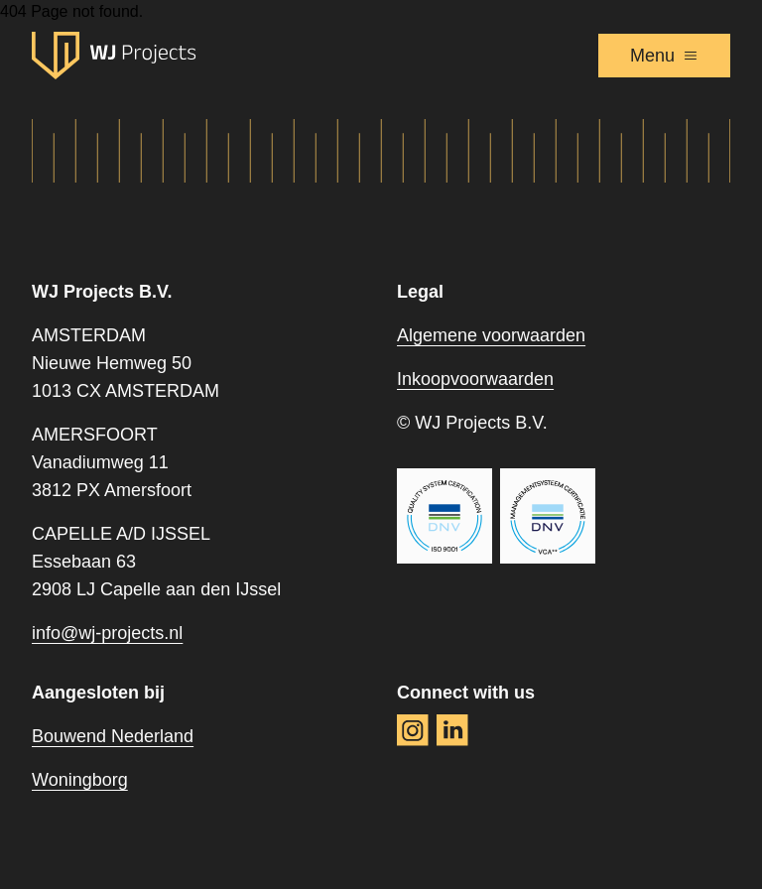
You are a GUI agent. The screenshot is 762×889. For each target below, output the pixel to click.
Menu (664, 55)
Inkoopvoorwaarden (475, 379)
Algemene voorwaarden (491, 335)
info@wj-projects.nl (107, 633)
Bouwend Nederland (112, 736)
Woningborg (80, 780)
